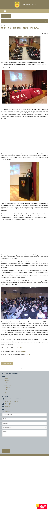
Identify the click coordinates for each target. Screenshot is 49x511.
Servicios (6, 389)
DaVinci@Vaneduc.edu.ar (11, 404)
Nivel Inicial (6, 380)
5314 (13, 401)
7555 (16, 401)
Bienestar (6, 391)
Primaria (6, 382)
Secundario (7, 384)
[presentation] (8, 443)
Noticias (18, 368)
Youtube (7, 409)
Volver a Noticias (7, 363)
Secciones (22, 21)
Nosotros (6, 378)
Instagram (7, 406)
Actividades (7, 387)
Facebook (7, 411)
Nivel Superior (10, 368)
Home (3, 368)
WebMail (6, 393)
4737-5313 (8, 401)
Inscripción (6, 16)
